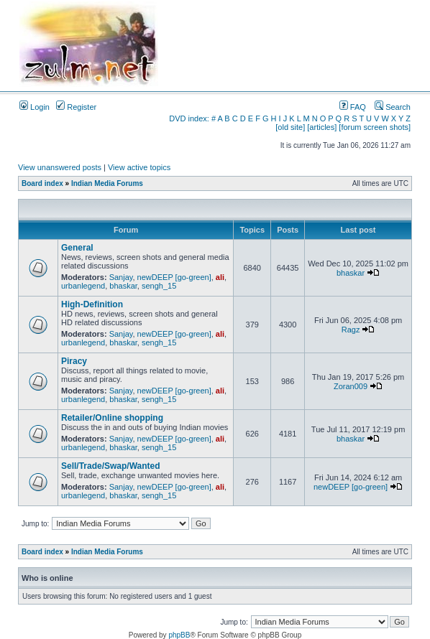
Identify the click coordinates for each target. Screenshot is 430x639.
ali (220, 277)
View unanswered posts (59, 167)
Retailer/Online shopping (112, 418)
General (77, 248)
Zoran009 (350, 386)
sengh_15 (159, 285)
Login (34, 107)
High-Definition (92, 304)
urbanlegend (83, 285)
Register (76, 107)
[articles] (322, 127)
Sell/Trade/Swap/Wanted (110, 466)
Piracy (74, 361)
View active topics (139, 167)
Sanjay (121, 277)
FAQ (352, 107)
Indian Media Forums (107, 183)
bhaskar (123, 285)
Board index (42, 183)
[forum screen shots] (375, 127)
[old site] (290, 127)
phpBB (179, 635)
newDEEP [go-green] (174, 277)
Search (393, 107)
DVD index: (189, 118)
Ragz (351, 329)
